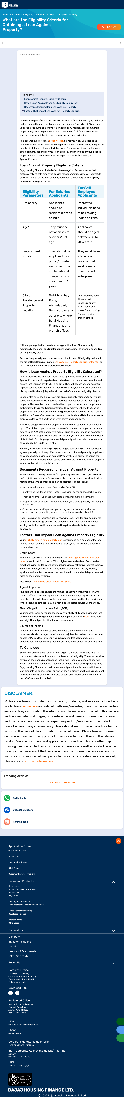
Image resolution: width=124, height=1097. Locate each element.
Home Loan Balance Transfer (22, 889)
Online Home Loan (17, 850)
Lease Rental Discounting (20, 911)
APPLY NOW (109, 26)
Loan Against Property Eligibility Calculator (76, 362)
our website (29, 706)
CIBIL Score (13, 868)
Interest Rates (15, 920)
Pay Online (13, 896)
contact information (39, 761)
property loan (56, 140)
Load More (54, 782)
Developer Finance (17, 914)
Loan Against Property (19, 862)
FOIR (86, 616)
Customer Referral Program (21, 874)
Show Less (69, 782)
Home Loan (13, 856)
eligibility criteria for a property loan (43, 540)
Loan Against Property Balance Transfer (27, 905)
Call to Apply (19, 798)
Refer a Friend (20, 821)
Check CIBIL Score (23, 810)
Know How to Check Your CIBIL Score (51, 581)
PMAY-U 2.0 (14, 892)
